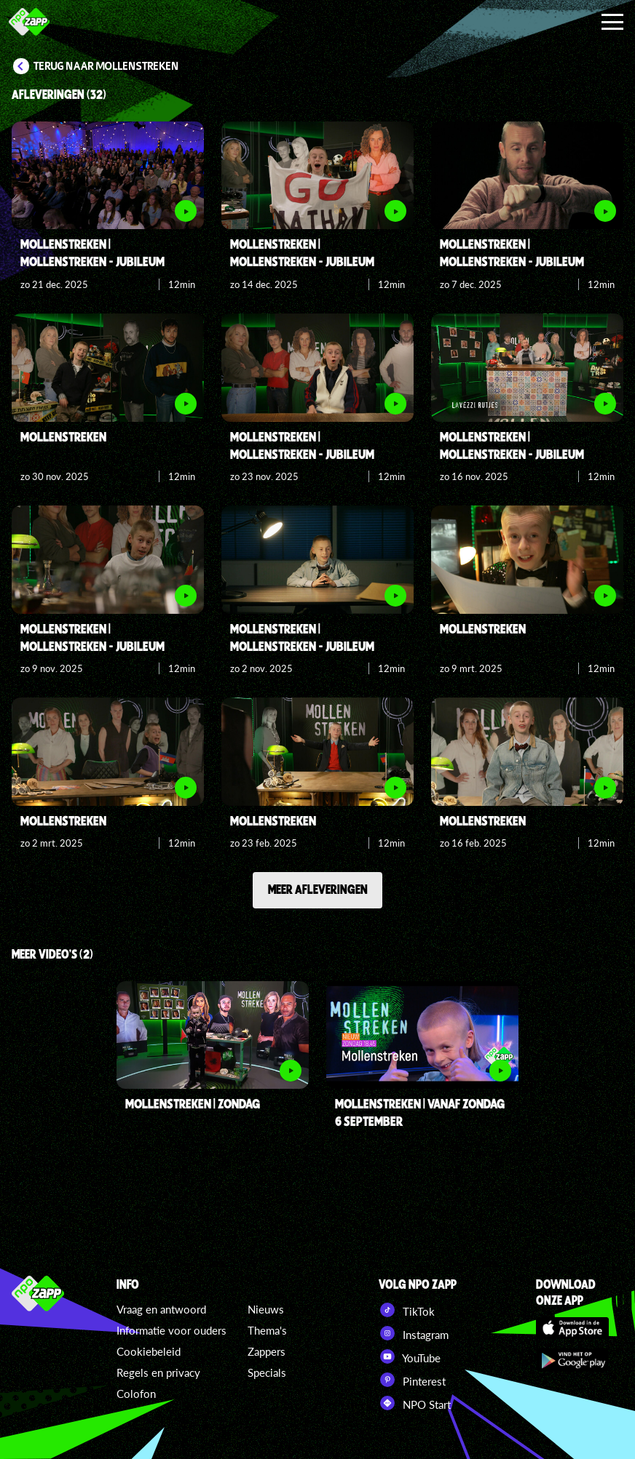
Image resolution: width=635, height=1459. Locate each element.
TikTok (407, 1310)
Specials (267, 1372)
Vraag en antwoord (161, 1309)
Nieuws (266, 1309)
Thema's (267, 1330)
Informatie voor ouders (171, 1330)
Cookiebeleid (149, 1351)
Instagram (414, 1333)
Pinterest (412, 1379)
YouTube (410, 1356)
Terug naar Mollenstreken (106, 66)
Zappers (266, 1351)
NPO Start (415, 1403)
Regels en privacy (158, 1372)
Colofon (136, 1393)
